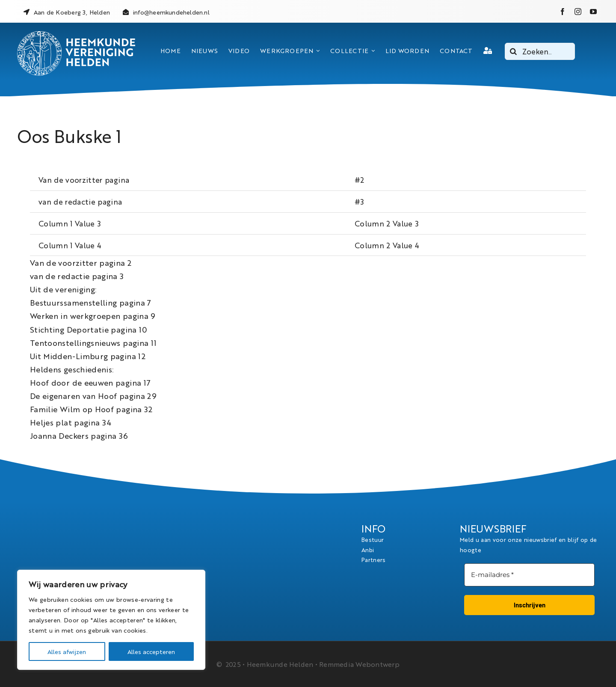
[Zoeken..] (540, 51)
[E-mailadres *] (529, 575)
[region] (111, 620)
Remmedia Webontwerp (359, 664)
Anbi (367, 549)
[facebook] (562, 11)
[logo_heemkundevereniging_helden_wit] (76, 34)
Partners (373, 559)
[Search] (513, 51)
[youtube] (593, 11)
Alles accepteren (151, 651)
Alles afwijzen (66, 651)
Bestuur (372, 539)
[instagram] (577, 11)
